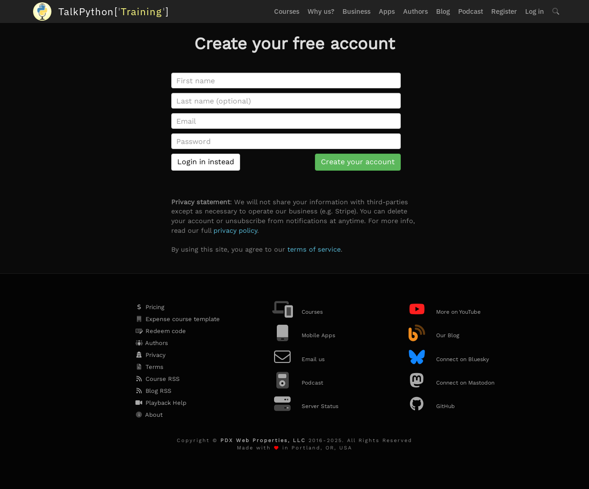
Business (356, 11)
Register (504, 11)
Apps (387, 11)
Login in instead (205, 161)
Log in (534, 11)
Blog (443, 11)
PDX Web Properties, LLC (263, 440)
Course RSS (157, 378)
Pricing (149, 307)
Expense (177, 319)
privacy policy (235, 231)
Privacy (150, 354)
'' (113, 11)
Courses (286, 11)
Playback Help (160, 402)
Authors (415, 11)
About (149, 414)
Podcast (470, 11)
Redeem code (160, 331)
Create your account (358, 161)
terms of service (314, 249)
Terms (149, 366)
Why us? (321, 11)
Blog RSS (153, 390)
